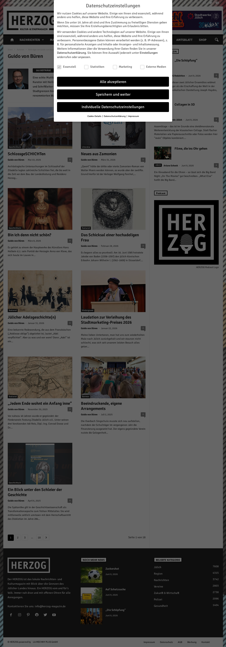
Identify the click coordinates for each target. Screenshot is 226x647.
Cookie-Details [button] (94, 116)
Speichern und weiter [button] (113, 94)
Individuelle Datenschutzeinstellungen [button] (113, 107)
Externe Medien (153, 67)
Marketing (122, 67)
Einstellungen (149, 53)
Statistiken (94, 67)
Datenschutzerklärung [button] (115, 116)
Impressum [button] (133, 116)
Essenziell (66, 67)
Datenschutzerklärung (71, 53)
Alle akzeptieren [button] (113, 82)
